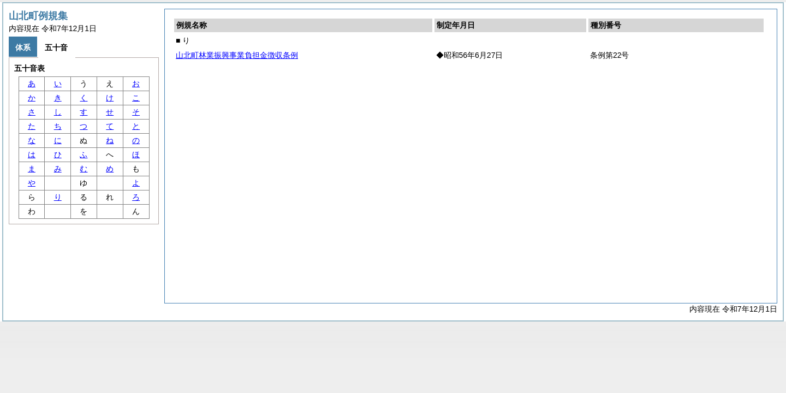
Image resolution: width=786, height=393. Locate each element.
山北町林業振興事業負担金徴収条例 (237, 55)
